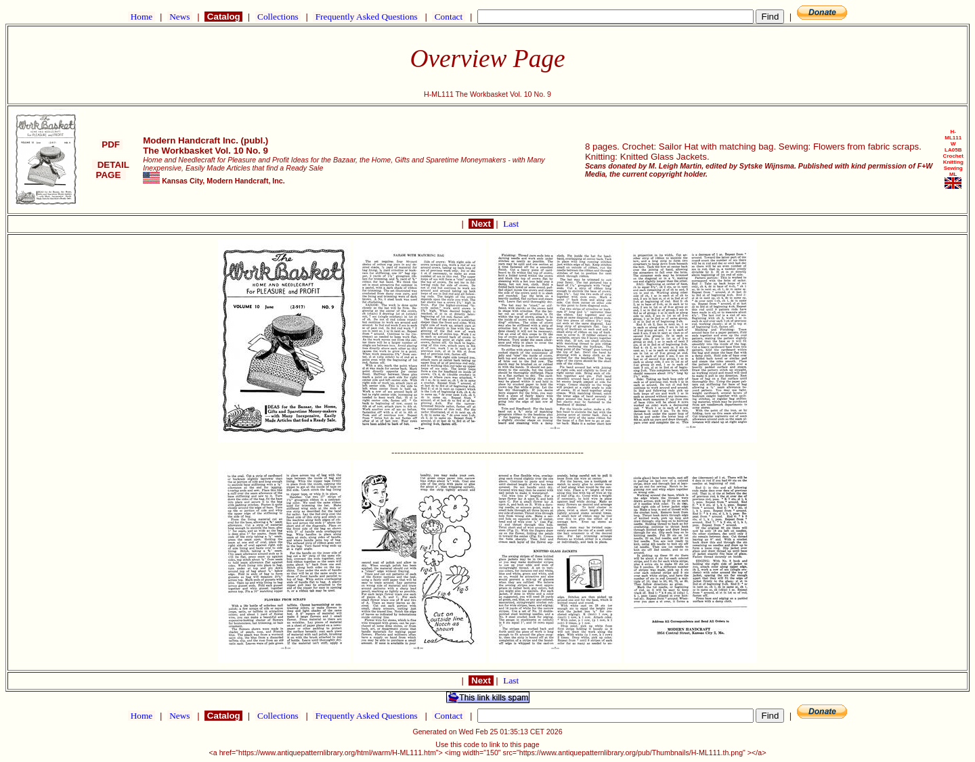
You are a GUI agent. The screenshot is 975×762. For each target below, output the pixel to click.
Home (141, 17)
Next (481, 224)
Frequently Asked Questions (366, 17)
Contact (448, 17)
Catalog (223, 17)
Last (511, 224)
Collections (278, 17)
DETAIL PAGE (110, 170)
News (179, 17)
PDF (111, 144)
